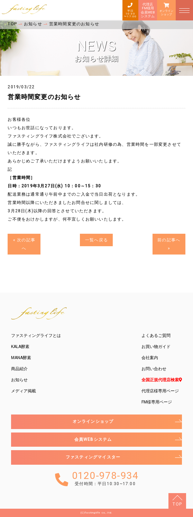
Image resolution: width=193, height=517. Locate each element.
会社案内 (149, 357)
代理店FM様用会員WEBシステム (148, 10)
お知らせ (19, 379)
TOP (177, 504)
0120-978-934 (105, 479)
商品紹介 (19, 368)
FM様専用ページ (156, 402)
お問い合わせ (153, 368)
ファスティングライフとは (36, 335)
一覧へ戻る (96, 240)
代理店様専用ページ (160, 391)
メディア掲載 (23, 391)
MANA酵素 (21, 357)
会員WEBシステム (93, 439)
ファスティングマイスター (93, 457)
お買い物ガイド (156, 346)
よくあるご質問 (156, 335)
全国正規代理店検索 (161, 379)
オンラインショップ (166, 12)
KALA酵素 (20, 346)
